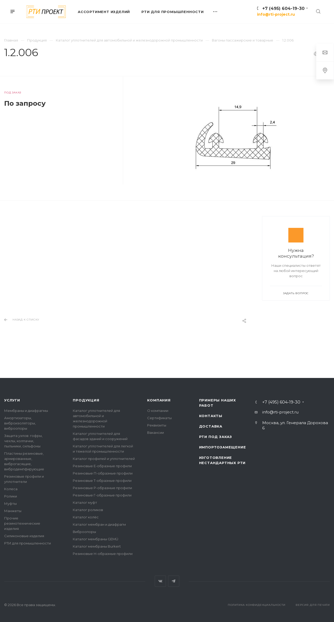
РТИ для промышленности (27, 543)
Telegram (173, 581)
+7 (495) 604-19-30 (283, 8)
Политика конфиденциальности (256, 605)
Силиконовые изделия (24, 536)
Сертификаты (159, 418)
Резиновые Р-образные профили (102, 488)
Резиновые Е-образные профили (102, 466)
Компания (158, 400)
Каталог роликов (88, 510)
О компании (157, 410)
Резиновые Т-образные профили (102, 480)
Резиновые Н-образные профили (103, 554)
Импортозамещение (222, 447)
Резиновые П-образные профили (103, 473)
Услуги (12, 400)
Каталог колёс (86, 517)
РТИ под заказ (215, 437)
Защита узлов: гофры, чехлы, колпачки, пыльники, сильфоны (23, 441)
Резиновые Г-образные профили (102, 495)
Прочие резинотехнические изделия (22, 523)
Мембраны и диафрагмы (26, 410)
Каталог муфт (85, 502)
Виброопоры (84, 532)
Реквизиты (156, 425)
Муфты (10, 503)
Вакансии (155, 432)
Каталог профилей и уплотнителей (104, 459)
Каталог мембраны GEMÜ (95, 539)
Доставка (210, 426)
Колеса (10, 489)
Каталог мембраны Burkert (97, 546)
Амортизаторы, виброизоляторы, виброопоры (20, 423)
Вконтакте (160, 581)
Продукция (86, 400)
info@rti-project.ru (276, 14)
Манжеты (12, 511)
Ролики (10, 496)
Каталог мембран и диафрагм (99, 524)
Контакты (210, 416)
